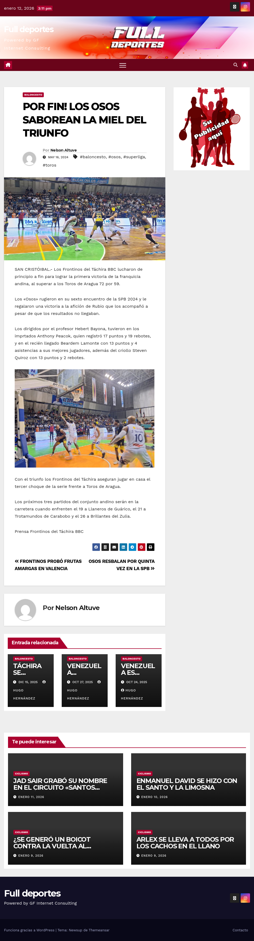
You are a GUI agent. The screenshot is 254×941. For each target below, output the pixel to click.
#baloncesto (93, 156)
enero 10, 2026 (154, 797)
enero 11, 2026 (31, 797)
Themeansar (99, 930)
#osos (114, 156)
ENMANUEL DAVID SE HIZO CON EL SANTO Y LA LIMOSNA (186, 784)
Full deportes (28, 29)
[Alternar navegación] (122, 65)
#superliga (134, 156)
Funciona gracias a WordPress (30, 930)
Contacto (240, 930)
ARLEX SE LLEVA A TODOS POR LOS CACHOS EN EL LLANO (185, 842)
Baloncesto (33, 94)
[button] (235, 64)
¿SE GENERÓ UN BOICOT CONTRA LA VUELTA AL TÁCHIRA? (52, 846)
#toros (49, 165)
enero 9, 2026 (31, 855)
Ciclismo (21, 773)
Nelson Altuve (63, 150)
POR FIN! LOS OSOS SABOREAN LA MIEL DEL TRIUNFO (84, 119)
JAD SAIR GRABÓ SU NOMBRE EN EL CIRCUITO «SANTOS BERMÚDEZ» (60, 787)
